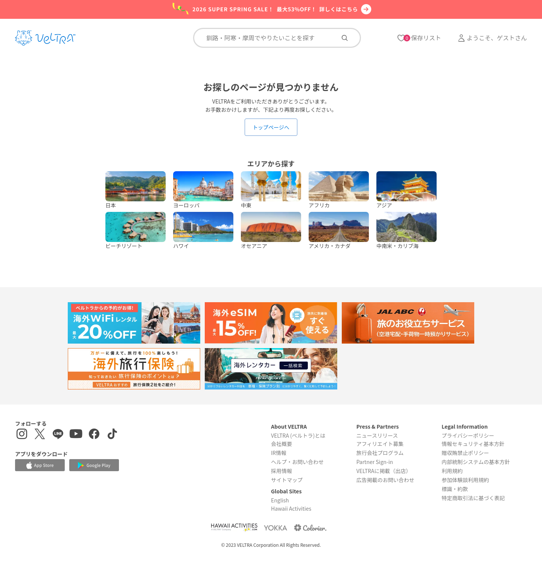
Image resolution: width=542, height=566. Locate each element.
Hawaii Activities (291, 508)
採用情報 (281, 471)
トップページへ (271, 127)
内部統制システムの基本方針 (476, 462)
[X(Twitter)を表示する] (40, 435)
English (280, 500)
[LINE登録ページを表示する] (58, 435)
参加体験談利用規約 (465, 480)
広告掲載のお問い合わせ (385, 480)
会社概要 (281, 443)
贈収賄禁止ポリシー (465, 452)
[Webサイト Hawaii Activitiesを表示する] (234, 527)
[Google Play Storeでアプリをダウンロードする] (94, 465)
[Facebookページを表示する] (94, 435)
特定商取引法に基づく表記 (473, 498)
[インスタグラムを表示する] (22, 435)
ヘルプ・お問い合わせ (297, 462)
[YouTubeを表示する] (76, 434)
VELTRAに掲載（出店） (383, 471)
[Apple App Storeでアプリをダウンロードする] (40, 465)
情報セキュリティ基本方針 (473, 443)
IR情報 (278, 452)
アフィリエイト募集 (380, 443)
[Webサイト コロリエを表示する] (310, 527)
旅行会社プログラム (380, 452)
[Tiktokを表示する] (112, 435)
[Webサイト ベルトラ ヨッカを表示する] (275, 527)
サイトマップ (287, 480)
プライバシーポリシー (468, 435)
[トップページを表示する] (45, 38)
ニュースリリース (377, 435)
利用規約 (452, 471)
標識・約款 (455, 489)
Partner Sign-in (374, 462)
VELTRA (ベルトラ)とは (298, 435)
